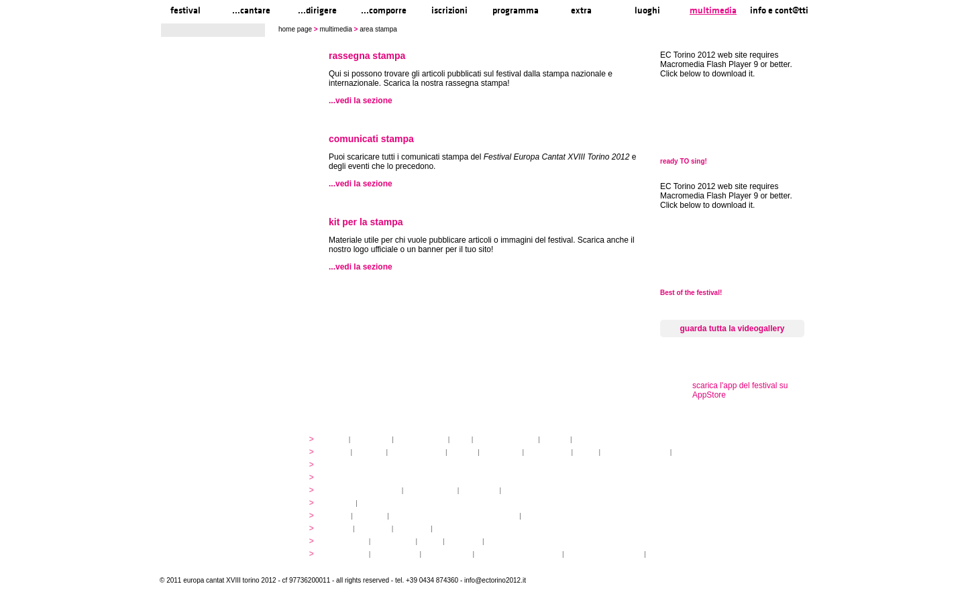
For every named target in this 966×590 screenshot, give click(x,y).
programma (515, 10)
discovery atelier (416, 452)
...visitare (450, 528)
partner (555, 439)
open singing (548, 452)
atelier (337, 452)
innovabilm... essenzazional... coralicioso (454, 516)
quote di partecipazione (362, 490)
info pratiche (346, 554)
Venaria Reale (447, 554)
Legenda (664, 554)
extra (581, 10)
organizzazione (420, 439)
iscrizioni (449, 10)
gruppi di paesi (527, 490)
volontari (370, 516)
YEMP (336, 516)
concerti (340, 503)
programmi (344, 465)
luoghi (647, 10)
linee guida (371, 439)
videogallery (393, 541)
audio (430, 541)
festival (185, 10)
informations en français (603, 554)
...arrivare (412, 528)
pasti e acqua (395, 554)
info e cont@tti (779, 10)
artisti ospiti (501, 452)
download (463, 541)
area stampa (507, 541)
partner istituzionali (505, 439)
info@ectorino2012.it (495, 580)
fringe (586, 452)
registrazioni (694, 452)
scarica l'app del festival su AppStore (740, 390)
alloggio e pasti (430, 490)
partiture (369, 452)
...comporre (384, 10)
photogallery (346, 541)
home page (295, 29)
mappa (338, 528)
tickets (371, 503)
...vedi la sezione (360, 100)
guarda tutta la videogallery (732, 328)
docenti (462, 452)
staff (460, 439)
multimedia (713, 10)
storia (336, 439)
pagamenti (479, 490)
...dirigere (317, 10)
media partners (598, 439)
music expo (543, 516)
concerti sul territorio (635, 452)
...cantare (251, 10)
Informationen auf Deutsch (519, 554)
